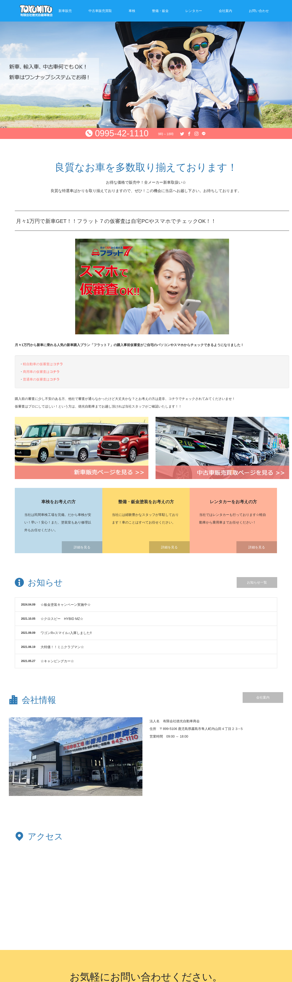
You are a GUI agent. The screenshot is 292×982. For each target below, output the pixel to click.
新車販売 (65, 11)
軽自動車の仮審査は (43, 364)
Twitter (181, 132)
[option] (146, 64)
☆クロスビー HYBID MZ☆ (62, 619)
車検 (132, 11)
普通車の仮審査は (41, 379)
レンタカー (193, 11)
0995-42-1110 (121, 133)
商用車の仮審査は (41, 372)
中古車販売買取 (100, 11)
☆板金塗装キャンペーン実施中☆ (66, 605)
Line (203, 132)
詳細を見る (82, 547)
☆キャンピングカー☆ (57, 661)
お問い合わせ (259, 11)
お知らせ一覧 (257, 582)
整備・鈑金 (160, 11)
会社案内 (225, 11)
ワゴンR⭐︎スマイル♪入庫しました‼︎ (66, 633)
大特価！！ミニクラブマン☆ (62, 647)
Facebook (188, 132)
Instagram (195, 132)
